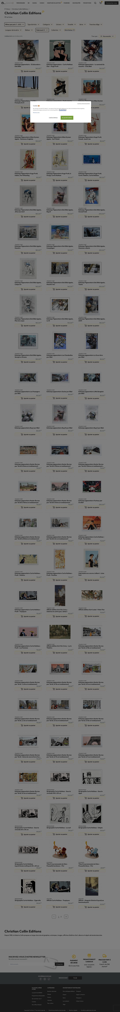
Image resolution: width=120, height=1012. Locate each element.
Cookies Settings (53, 117)
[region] (60, 112)
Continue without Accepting (83, 103)
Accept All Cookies (67, 117)
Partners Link (36, 112)
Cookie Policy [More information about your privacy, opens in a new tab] (62, 110)
